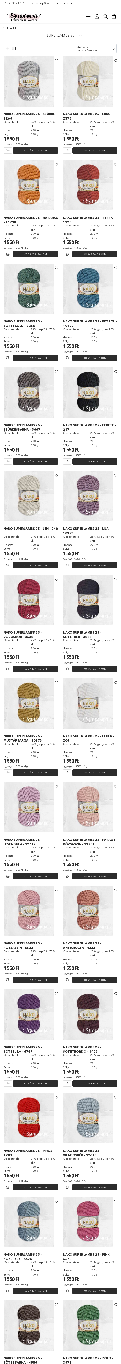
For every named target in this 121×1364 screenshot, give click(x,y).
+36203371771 (14, 3)
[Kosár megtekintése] (113, 16)
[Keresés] (105, 16)
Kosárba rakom (35, 150)
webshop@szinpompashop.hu (51, 3)
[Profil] (97, 16)
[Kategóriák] (88, 16)
